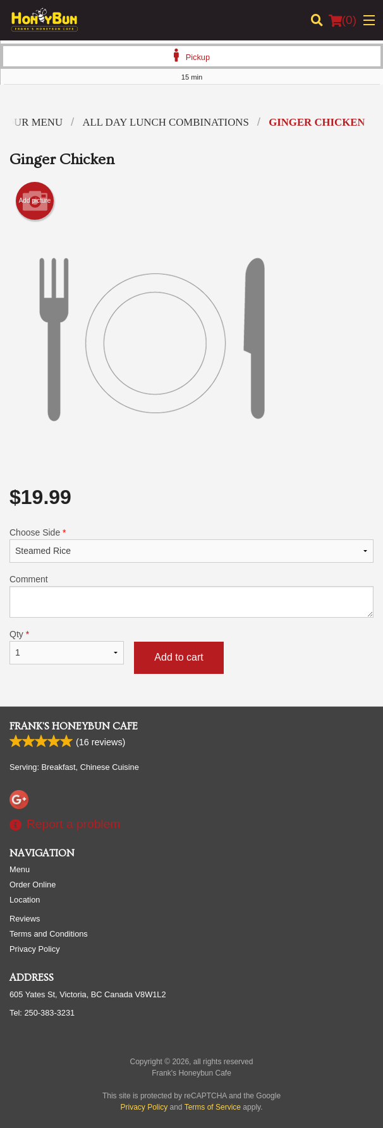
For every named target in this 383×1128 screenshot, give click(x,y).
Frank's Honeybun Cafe (73, 726)
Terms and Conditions (48, 934)
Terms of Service (213, 1107)
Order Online (32, 884)
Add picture (35, 201)
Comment (191, 596)
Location (24, 899)
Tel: (42, 1012)
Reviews (24, 918)
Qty (66, 646)
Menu (19, 869)
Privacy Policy (34, 949)
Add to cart (178, 657)
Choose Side (191, 545)
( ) (342, 20)
